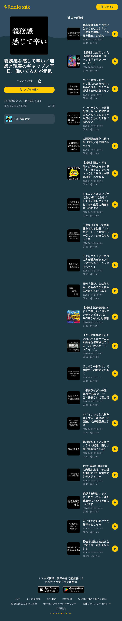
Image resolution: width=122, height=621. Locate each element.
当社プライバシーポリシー (97, 603)
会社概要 (51, 599)
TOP (17, 599)
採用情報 (67, 599)
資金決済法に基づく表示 (24, 603)
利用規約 (61, 608)
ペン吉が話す (25, 80)
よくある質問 (33, 599)
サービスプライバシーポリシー (59, 603)
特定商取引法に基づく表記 (92, 599)
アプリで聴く (29, 90)
